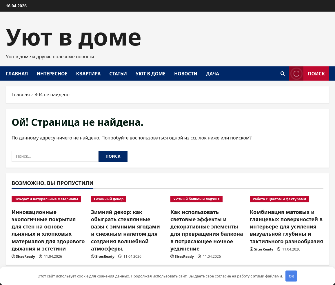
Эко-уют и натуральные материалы (46, 199)
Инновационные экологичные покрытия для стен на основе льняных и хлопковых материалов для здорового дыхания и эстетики (48, 230)
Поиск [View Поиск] (307, 73)
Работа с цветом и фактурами (279, 199)
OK (291, 276)
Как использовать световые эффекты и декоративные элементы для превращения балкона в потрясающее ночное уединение (206, 230)
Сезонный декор (108, 199)
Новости (185, 73)
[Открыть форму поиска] (283, 73)
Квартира (88, 73)
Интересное (52, 73)
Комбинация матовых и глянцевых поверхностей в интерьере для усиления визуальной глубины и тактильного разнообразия (286, 226)
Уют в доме (73, 34)
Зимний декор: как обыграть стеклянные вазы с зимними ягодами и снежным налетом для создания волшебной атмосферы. (125, 230)
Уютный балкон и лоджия (196, 199)
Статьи (118, 73)
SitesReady (25, 256)
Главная (17, 73)
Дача (212, 73)
